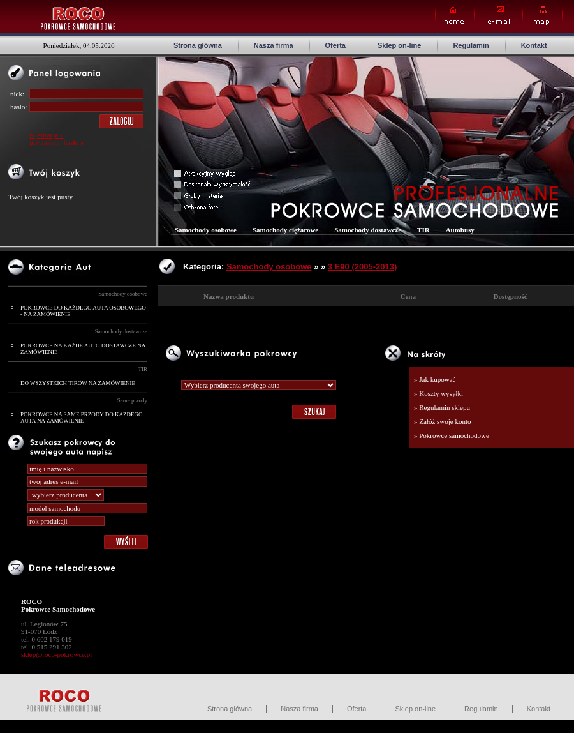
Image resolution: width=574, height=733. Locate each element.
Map (542, 15)
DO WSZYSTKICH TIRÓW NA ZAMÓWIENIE (77, 383)
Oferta (335, 45)
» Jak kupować (434, 379)
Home (455, 15)
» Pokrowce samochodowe (451, 435)
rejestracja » (46, 135)
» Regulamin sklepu (442, 407)
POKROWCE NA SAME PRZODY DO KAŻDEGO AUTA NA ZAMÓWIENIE (81, 417)
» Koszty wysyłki (438, 393)
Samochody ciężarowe (285, 230)
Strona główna (197, 45)
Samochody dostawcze (121, 331)
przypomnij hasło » (56, 142)
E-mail (498, 15)
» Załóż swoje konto (442, 421)
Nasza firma (273, 45)
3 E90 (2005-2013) (362, 266)
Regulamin (471, 45)
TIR (143, 369)
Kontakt (534, 45)
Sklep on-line (399, 45)
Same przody (132, 400)
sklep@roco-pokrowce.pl (56, 654)
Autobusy (460, 230)
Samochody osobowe (122, 294)
